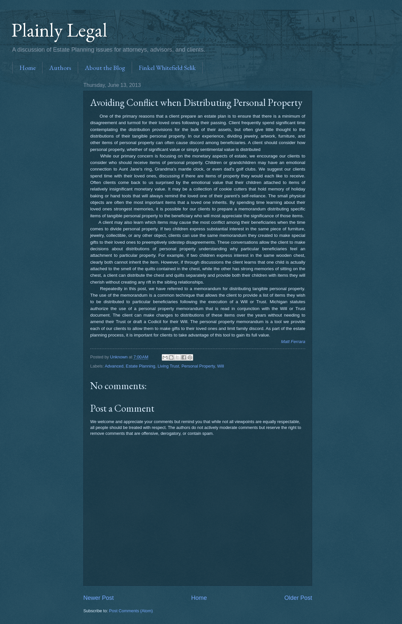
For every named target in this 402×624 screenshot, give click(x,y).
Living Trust (168, 366)
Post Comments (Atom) (131, 610)
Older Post (298, 598)
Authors (60, 67)
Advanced (114, 366)
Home (27, 67)
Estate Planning (140, 366)
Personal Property (198, 366)
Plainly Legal (59, 29)
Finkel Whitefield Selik (167, 67)
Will (220, 366)
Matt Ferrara (293, 341)
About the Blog (105, 67)
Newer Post (98, 598)
